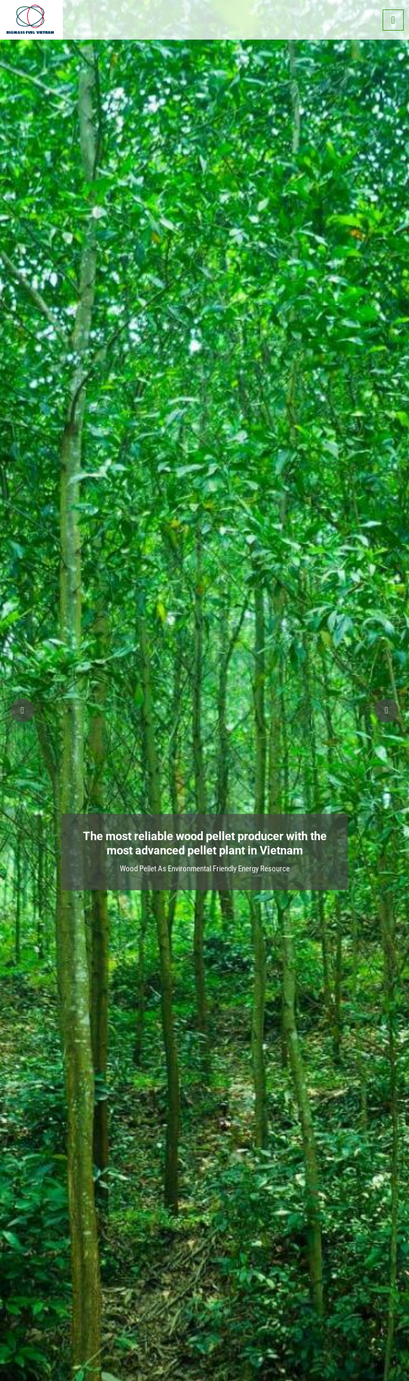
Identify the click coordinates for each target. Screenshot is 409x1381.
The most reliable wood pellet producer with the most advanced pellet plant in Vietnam (205, 837)
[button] (386, 710)
